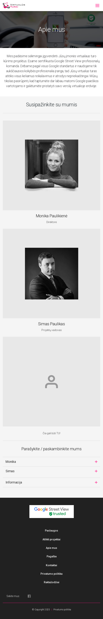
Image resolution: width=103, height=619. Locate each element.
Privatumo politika (51, 573)
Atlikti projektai (51, 539)
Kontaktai (51, 565)
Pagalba (52, 556)
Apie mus (51, 547)
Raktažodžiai (51, 582)
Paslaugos (51, 530)
